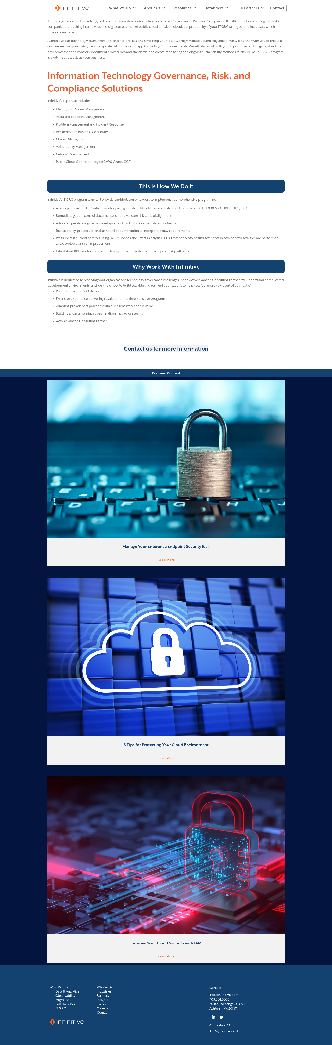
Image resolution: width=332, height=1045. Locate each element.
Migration (62, 1000)
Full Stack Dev (65, 1004)
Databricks (216, 8)
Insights (102, 1000)
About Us (154, 8)
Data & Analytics (67, 991)
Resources (184, 8)
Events (102, 1004)
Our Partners (250, 8)
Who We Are (106, 987)
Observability (65, 996)
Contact (277, 8)
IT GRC (60, 1008)
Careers (103, 1008)
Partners (103, 996)
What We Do (122, 8)
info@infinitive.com (223, 995)
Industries (104, 991)
